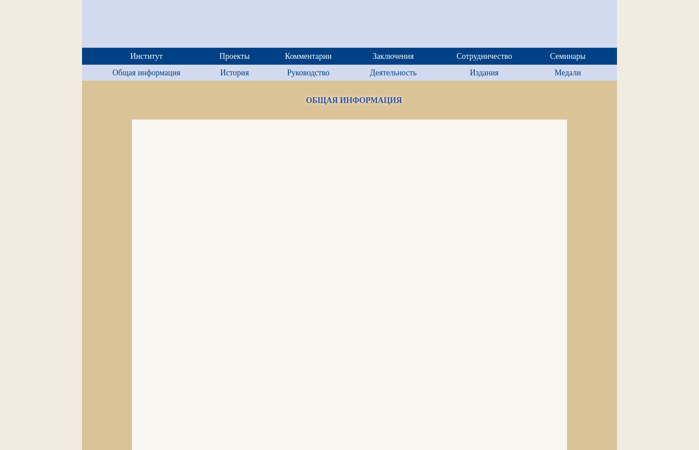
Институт (146, 56)
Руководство (308, 72)
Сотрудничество (484, 56)
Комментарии (308, 56)
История (234, 72)
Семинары (568, 56)
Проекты (234, 56)
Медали (568, 72)
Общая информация (146, 72)
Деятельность (393, 72)
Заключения (393, 56)
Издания (484, 72)
